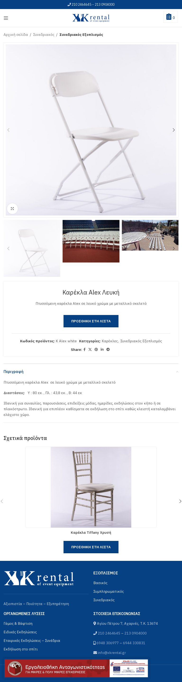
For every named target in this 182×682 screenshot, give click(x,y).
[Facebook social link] (84, 349)
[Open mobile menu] (6, 18)
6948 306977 (107, 643)
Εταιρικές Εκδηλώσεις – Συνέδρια (32, 640)
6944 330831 (134, 643)
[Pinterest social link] (96, 349)
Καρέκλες (110, 341)
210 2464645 (81, 4)
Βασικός (100, 583)
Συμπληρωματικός (108, 591)
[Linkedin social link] (102, 349)
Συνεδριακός (43, 34)
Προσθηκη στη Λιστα (91, 321)
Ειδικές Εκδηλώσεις (20, 632)
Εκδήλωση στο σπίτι (21, 649)
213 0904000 (104, 4)
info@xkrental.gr (112, 652)
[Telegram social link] (108, 349)
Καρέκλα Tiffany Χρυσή (91, 532)
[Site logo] (91, 17)
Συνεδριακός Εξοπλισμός (81, 34)
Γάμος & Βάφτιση (18, 623)
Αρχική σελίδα (16, 34)
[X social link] (90, 349)
